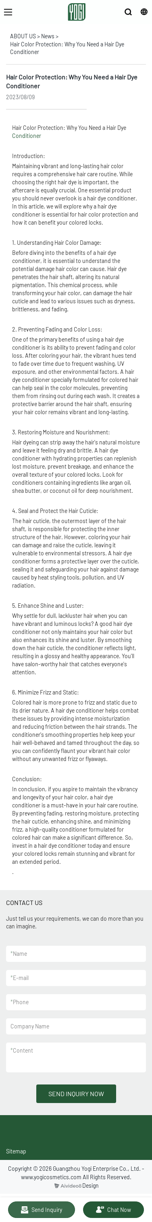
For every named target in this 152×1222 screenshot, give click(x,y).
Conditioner (26, 135)
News (47, 36)
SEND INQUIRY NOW (76, 1093)
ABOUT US (23, 36)
